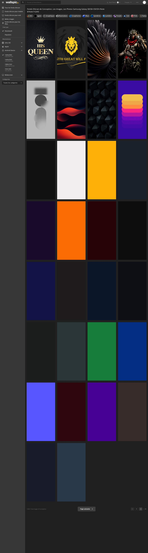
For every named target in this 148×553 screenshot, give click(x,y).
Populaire (8, 35)
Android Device (8, 50)
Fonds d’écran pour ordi (11, 15)
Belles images (8, 19)
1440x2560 (8, 59)
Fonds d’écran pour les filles (11, 23)
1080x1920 (8, 64)
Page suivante (86, 509)
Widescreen (7, 75)
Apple (5, 47)
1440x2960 (15, 55)
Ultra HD (6, 43)
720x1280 (8, 69)
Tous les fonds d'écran (11, 8)
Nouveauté (8, 31)
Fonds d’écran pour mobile (12, 11)
